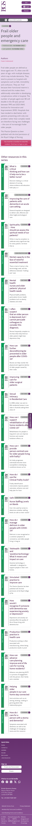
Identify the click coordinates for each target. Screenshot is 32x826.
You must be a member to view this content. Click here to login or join (16, 143)
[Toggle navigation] (28, 16)
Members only (3, 172)
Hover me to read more (10, 26)
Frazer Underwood (7, 61)
